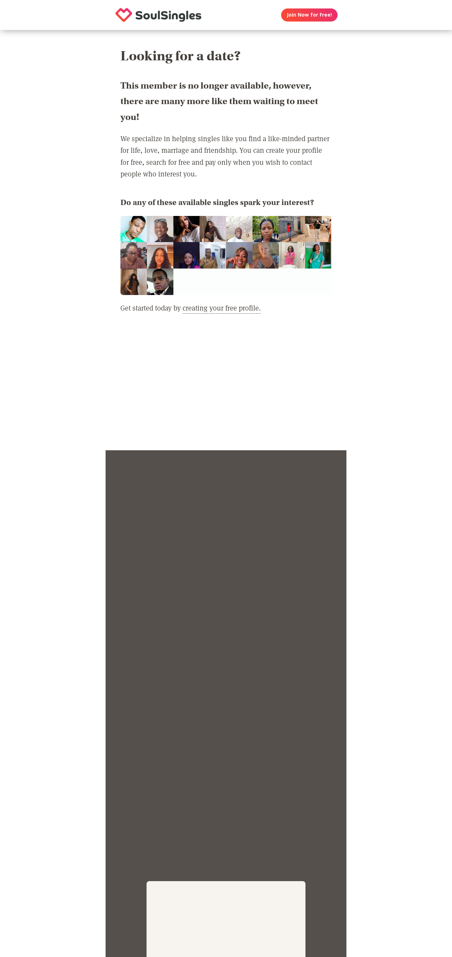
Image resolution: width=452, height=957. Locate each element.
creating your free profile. (222, 308)
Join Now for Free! (309, 15)
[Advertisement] (226, 386)
